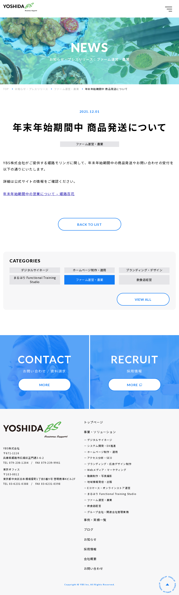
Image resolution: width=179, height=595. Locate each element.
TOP (6, 89)
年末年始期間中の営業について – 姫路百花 (39, 193)
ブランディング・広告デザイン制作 (109, 464)
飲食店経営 (144, 280)
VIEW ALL (143, 299)
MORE (44, 385)
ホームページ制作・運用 (89, 270)
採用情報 (90, 549)
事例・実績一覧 (95, 520)
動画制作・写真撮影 (99, 476)
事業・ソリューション (100, 432)
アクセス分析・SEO (99, 457)
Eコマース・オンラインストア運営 (109, 488)
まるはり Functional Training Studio (34, 279)
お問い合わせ (93, 568)
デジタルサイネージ (34, 270)
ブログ (89, 529)
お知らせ (90, 539)
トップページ (93, 422)
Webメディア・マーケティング (106, 469)
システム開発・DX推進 (101, 445)
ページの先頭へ (167, 584)
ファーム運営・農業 (66, 89)
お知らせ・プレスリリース (31, 89)
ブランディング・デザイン (144, 270)
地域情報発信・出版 (99, 482)
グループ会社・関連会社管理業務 (108, 512)
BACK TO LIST (89, 224)
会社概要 (90, 559)
